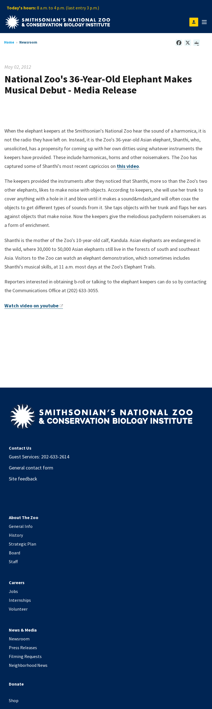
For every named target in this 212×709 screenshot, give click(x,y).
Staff (13, 561)
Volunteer (18, 609)
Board (14, 552)
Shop (13, 700)
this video (128, 166)
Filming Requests (25, 656)
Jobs (13, 591)
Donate (16, 684)
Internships (20, 600)
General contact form (31, 467)
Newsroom (19, 638)
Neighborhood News (28, 665)
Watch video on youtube (33, 305)
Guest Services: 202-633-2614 (39, 456)
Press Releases (23, 647)
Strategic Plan (22, 544)
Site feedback (23, 479)
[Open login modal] (194, 22)
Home (9, 42)
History (16, 535)
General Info (21, 526)
